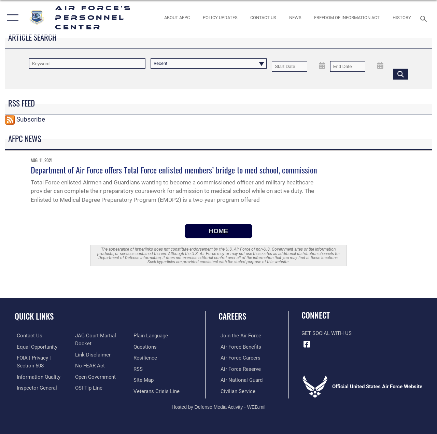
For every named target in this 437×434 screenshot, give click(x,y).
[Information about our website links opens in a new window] (92, 354)
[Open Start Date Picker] (322, 65)
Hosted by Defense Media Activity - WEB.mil (219, 406)
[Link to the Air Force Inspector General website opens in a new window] (35, 387)
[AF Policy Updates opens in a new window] (220, 18)
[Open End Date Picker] (380, 65)
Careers (232, 316)
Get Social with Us (326, 333)
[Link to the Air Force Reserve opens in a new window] (238, 368)
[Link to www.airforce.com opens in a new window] (238, 336)
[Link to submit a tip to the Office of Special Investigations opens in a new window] (88, 387)
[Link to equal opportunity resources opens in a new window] (35, 347)
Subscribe (30, 119)
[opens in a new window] (145, 347)
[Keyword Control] (87, 63)
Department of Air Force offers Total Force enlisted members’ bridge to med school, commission (174, 170)
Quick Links (34, 316)
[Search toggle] (425, 18)
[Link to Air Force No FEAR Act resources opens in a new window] (89, 365)
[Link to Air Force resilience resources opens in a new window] (146, 357)
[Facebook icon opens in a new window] (306, 344)
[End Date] (348, 66)
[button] (11, 18)
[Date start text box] (289, 66)
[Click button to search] (400, 74)
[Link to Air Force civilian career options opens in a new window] (235, 390)
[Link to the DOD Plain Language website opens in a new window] (151, 336)
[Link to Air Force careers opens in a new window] (238, 357)
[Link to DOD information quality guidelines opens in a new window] (36, 376)
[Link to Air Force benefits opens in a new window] (238, 347)
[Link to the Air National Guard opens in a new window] (239, 379)
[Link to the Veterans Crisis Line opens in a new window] (157, 390)
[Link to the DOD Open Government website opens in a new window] (94, 376)
